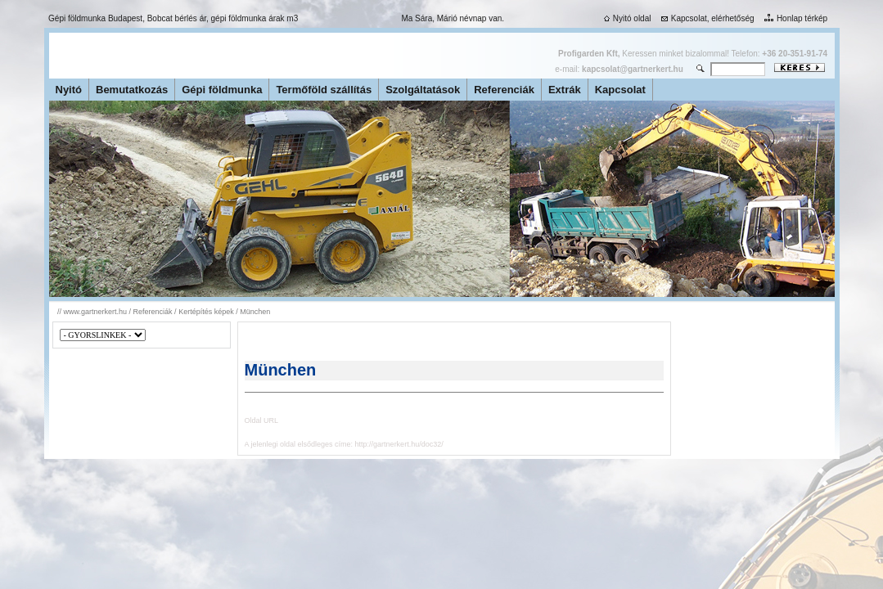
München (255, 312)
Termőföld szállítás (324, 89)
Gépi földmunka (222, 89)
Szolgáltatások (422, 89)
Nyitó (69, 89)
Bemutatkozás (132, 89)
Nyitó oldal (626, 18)
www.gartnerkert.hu (96, 312)
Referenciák (504, 89)
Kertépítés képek (206, 312)
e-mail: (619, 69)
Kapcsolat (620, 89)
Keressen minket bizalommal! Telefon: (692, 53)
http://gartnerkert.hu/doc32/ (399, 444)
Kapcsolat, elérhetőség (706, 18)
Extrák (564, 89)
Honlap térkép (794, 18)
